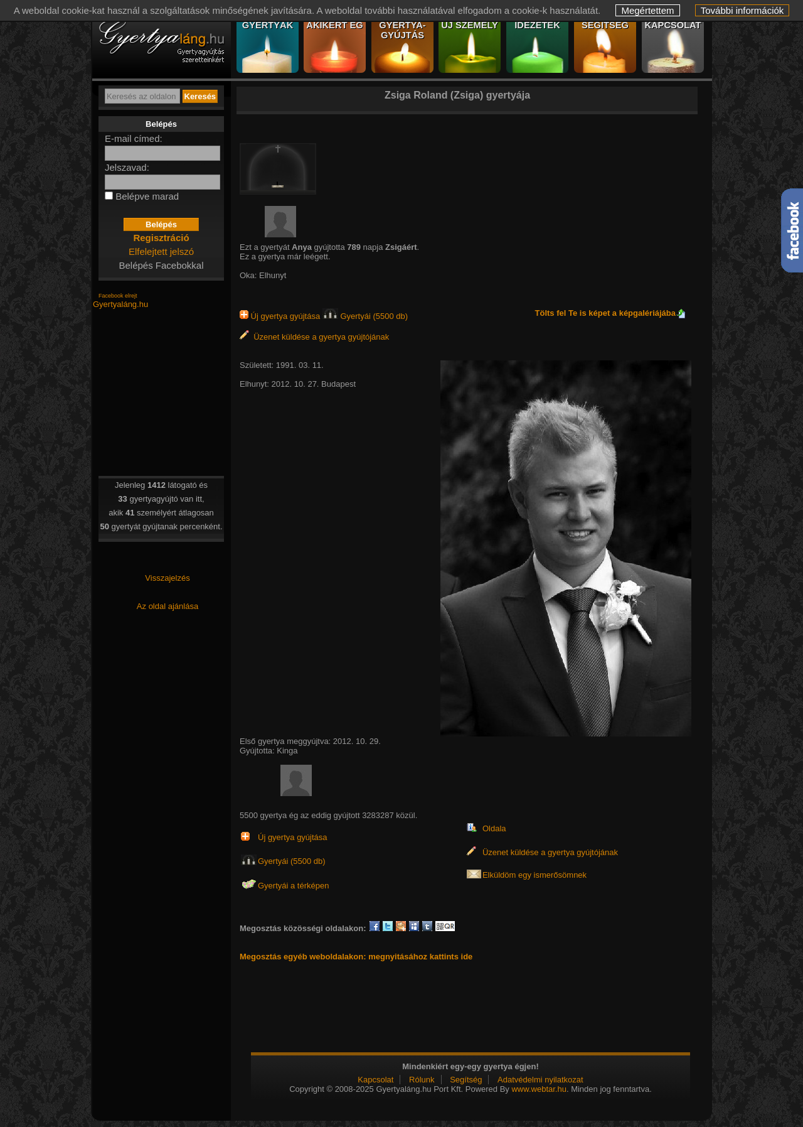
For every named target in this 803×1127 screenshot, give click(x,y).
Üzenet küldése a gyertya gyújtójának (314, 337)
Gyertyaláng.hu (120, 304)
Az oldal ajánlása (167, 606)
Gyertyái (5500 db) (365, 316)
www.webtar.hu (538, 1089)
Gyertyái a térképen (293, 885)
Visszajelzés (167, 578)
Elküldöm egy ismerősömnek (534, 875)
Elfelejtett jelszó (161, 251)
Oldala (494, 828)
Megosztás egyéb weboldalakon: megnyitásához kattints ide (356, 956)
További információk (742, 10)
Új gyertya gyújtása (281, 316)
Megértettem (647, 10)
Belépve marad (147, 196)
